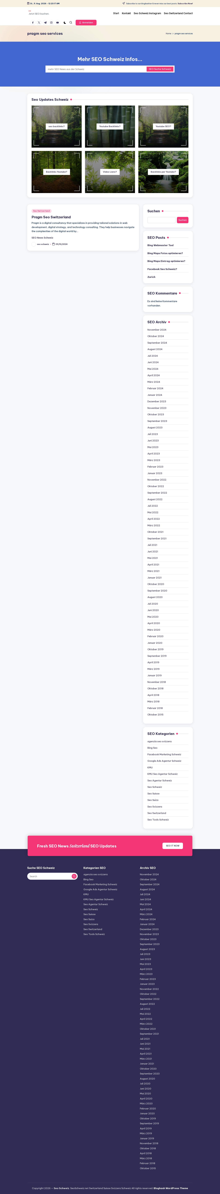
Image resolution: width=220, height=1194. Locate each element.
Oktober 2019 (155, 649)
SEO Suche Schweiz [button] (160, 69)
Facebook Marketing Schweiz (164, 754)
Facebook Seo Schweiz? (162, 269)
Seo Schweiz (154, 787)
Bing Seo (152, 747)
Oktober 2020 (155, 584)
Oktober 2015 (155, 714)
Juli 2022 (152, 505)
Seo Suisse (153, 793)
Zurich (151, 277)
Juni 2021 (152, 551)
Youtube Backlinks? (110, 126)
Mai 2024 (152, 368)
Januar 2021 (154, 577)
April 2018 (153, 695)
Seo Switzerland (41, 211)
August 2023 (154, 427)
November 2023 (156, 408)
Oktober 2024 (155, 336)
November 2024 (156, 329)
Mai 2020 (153, 616)
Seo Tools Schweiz (158, 819)
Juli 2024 (152, 355)
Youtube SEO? (163, 126)
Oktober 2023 (155, 414)
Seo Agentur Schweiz (159, 780)
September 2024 (157, 342)
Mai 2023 (152, 447)
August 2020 (155, 597)
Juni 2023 (153, 440)
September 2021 (157, 538)
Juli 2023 (152, 434)
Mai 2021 (152, 558)
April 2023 (153, 453)
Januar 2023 (154, 473)
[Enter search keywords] (110, 69)
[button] (86, 22)
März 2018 (153, 701)
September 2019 (157, 655)
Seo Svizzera (154, 806)
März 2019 (153, 669)
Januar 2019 (154, 675)
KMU (150, 767)
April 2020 (153, 623)
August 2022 (154, 499)
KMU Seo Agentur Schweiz (162, 773)
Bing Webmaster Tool (160, 245)
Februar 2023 (155, 466)
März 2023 (153, 460)
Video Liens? (110, 171)
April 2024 (153, 375)
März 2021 (153, 571)
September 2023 (157, 421)
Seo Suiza (152, 800)
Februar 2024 (155, 388)
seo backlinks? (57, 126)
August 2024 (154, 349)
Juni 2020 (153, 610)
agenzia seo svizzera (159, 741)
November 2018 (156, 682)
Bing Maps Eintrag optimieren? (166, 261)
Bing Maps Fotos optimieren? (165, 253)
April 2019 (153, 662)
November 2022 (156, 479)
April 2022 (153, 518)
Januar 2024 (154, 395)
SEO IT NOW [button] (172, 845)
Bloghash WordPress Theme (171, 1188)
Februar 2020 (155, 636)
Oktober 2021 (155, 531)
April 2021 (153, 564)
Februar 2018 (155, 708)
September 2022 (157, 492)
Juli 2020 (152, 603)
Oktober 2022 (155, 486)
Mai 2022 (152, 512)
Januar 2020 (154, 642)
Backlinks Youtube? (56, 171)
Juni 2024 (153, 362)
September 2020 (157, 590)
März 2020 (153, 629)
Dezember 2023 (156, 401)
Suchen (153, 211)
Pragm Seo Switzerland (51, 217)
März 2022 (153, 525)
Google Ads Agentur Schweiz (164, 760)
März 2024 (153, 381)
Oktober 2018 (155, 688)
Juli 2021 (152, 544)
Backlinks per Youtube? (163, 171)
